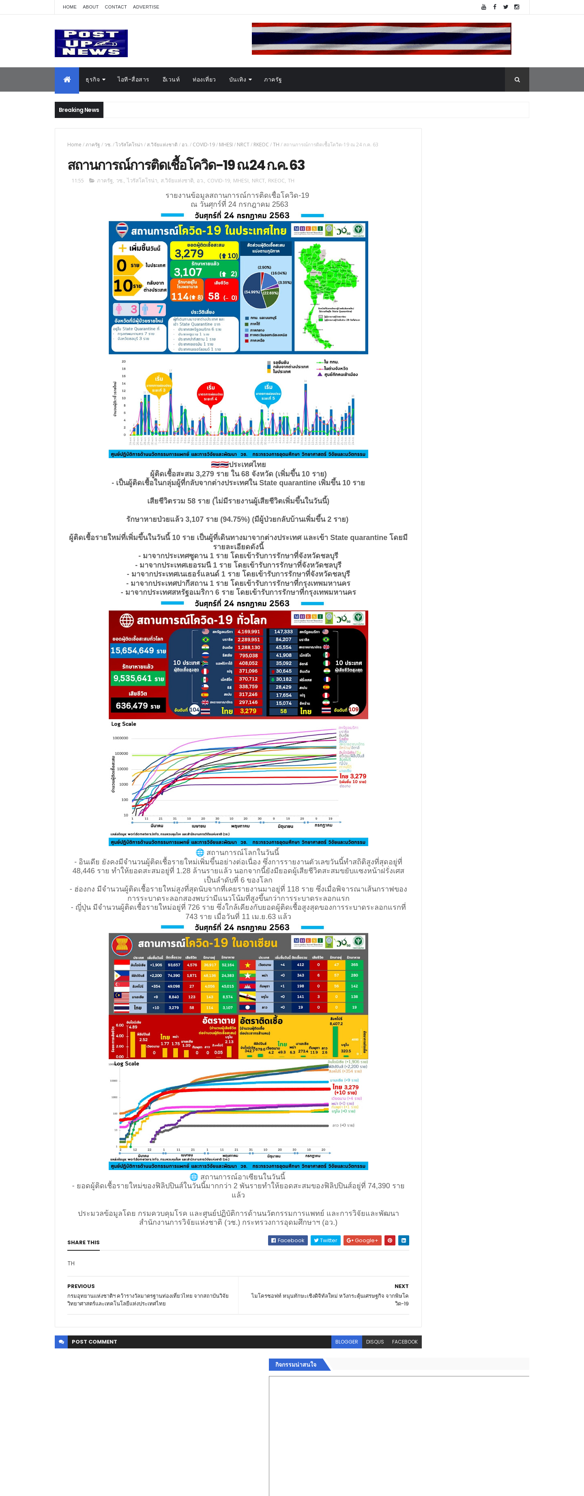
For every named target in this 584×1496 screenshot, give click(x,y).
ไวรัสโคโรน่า (129, 144)
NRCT (243, 144)
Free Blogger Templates (150, 1484)
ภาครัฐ (273, 79)
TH (276, 144)
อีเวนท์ (171, 79)
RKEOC (261, 144)
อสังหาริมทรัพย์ (400, 1216)
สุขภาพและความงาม (408, 1274)
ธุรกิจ (93, 79)
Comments (492, 1333)
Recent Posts (419, 1333)
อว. (185, 144)
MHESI (226, 144)
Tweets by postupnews (414, 763)
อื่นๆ (387, 1303)
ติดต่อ (389, 1313)
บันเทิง (238, 79)
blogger (291, 1383)
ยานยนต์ (393, 1226)
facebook (349, 1383)
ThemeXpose (100, 1484)
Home (70, 6)
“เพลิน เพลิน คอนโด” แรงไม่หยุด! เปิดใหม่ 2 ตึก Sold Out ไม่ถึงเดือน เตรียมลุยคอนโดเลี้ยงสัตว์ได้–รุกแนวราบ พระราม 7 (473, 805)
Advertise (146, 6)
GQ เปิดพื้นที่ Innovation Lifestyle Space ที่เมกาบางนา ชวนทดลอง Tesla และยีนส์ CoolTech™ (473, 871)
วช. (108, 144)
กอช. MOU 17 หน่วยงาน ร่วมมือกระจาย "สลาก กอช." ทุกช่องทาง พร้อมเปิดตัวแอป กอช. (472, 834)
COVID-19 (204, 144)
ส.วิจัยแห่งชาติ (162, 144)
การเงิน (391, 1255)
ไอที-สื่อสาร (134, 79)
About (91, 6)
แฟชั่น (390, 1284)
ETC (392, 1373)
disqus (319, 1383)
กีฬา (387, 1264)
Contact (116, 6)
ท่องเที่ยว (204, 79)
